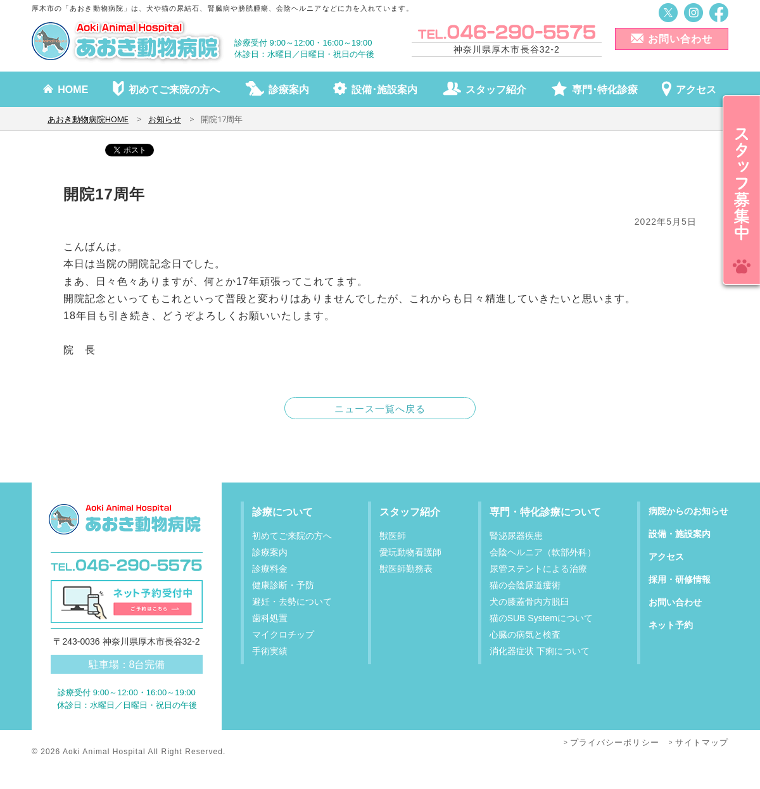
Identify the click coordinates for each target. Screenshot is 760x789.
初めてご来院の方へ (174, 89)
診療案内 (289, 89)
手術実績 (270, 651)
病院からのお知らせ (688, 511)
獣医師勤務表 (406, 569)
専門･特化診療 (605, 89)
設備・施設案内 (680, 534)
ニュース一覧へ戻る (380, 408)
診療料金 (270, 569)
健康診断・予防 (283, 585)
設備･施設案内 (384, 89)
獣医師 (392, 536)
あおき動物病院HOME (88, 119)
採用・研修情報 (680, 579)
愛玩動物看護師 (410, 552)
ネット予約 (671, 625)
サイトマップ (701, 742)
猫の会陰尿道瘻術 (525, 585)
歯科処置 (270, 618)
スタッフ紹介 (496, 89)
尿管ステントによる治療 (538, 569)
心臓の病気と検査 (525, 634)
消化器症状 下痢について (540, 651)
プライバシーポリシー (614, 742)
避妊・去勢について (292, 601)
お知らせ (164, 119)
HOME (73, 89)
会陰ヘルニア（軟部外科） (543, 552)
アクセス (696, 89)
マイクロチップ (283, 634)
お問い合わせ (680, 39)
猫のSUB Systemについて (541, 618)
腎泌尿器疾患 (516, 536)
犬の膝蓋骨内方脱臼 (529, 601)
